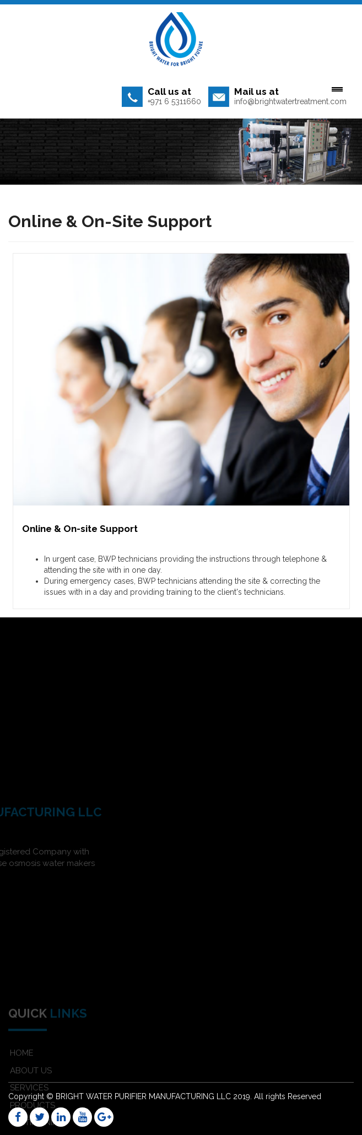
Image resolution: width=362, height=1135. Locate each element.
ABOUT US (31, 1090)
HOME (22, 1073)
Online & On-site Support (80, 528)
